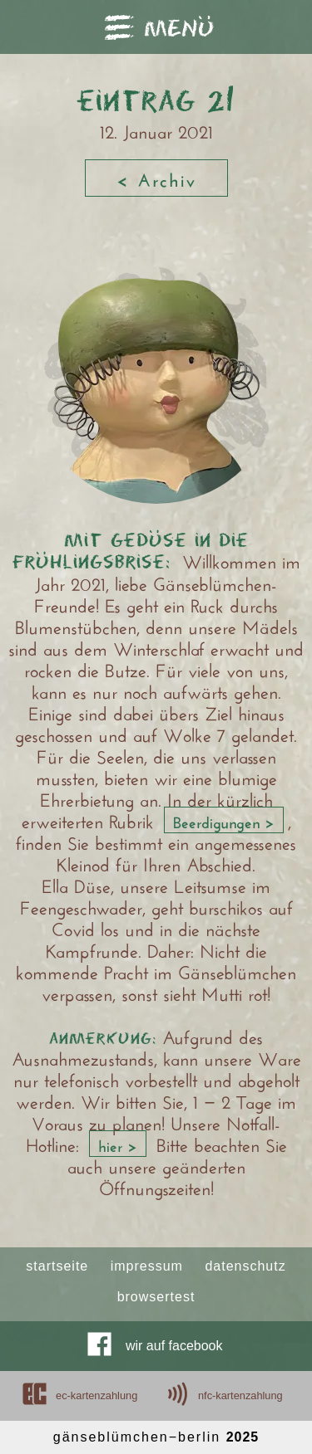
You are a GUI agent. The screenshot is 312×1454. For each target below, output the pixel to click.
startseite (57, 1266)
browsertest (156, 1297)
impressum (147, 1266)
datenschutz (245, 1266)
